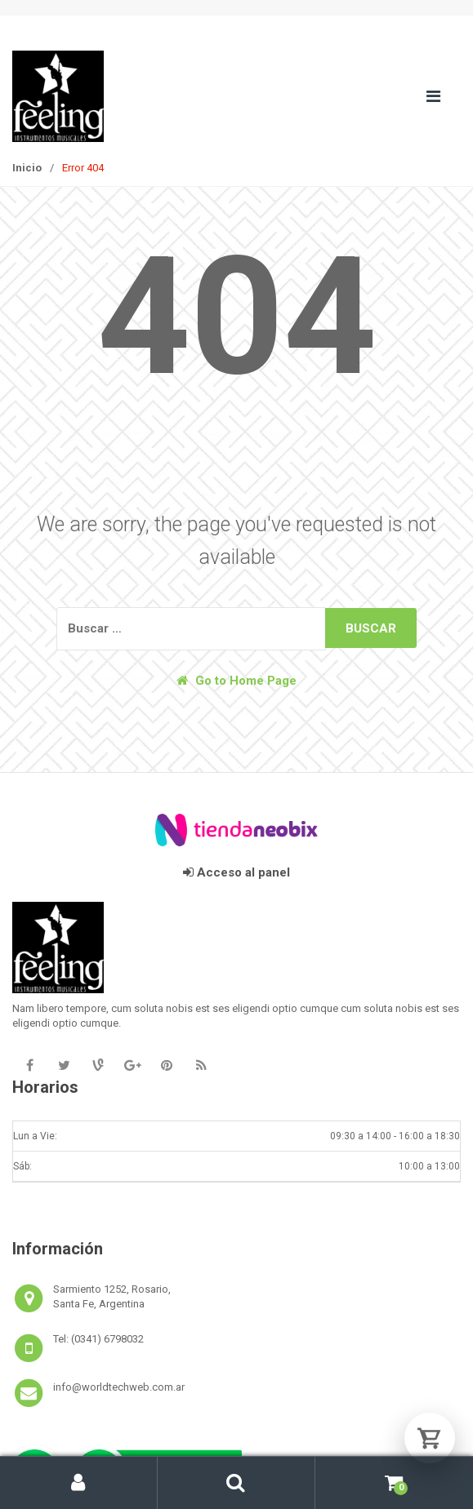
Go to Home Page (236, 680)
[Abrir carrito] (429, 1438)
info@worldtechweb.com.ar (119, 1387)
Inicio (27, 168)
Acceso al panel (236, 872)
